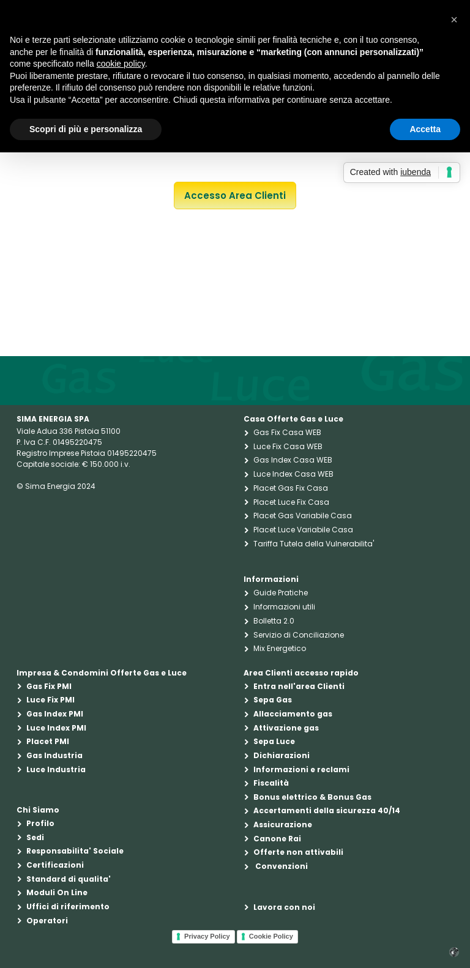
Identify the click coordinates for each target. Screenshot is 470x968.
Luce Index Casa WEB (293, 474)
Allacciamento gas (292, 714)
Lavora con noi (284, 907)
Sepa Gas (272, 699)
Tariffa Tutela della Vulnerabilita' (313, 543)
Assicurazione (282, 824)
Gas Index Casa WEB (292, 460)
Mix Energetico (279, 648)
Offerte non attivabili (298, 852)
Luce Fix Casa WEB (288, 446)
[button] (454, 19)
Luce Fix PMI (50, 699)
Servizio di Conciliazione (298, 635)
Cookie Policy (271, 936)
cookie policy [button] (121, 64)
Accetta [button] (425, 129)
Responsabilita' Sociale (75, 851)
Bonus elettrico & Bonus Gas (312, 797)
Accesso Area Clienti (235, 195)
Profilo (40, 823)
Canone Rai (277, 838)
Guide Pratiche (280, 592)
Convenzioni (280, 866)
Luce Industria (56, 769)
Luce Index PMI (56, 728)
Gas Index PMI (54, 714)
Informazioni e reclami (301, 769)
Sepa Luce (274, 741)
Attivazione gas (286, 728)
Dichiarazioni (281, 755)
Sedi (35, 837)
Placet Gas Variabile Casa (302, 515)
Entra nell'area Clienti (299, 686)
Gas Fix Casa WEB (287, 432)
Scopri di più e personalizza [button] (85, 129)
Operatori (47, 920)
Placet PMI (47, 741)
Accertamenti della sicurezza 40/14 (326, 810)
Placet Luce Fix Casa (291, 502)
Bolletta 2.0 (273, 621)
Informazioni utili (284, 606)
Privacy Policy (207, 936)
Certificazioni (55, 865)
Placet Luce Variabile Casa (303, 529)
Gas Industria (54, 755)
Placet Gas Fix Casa (290, 488)
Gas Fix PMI (49, 686)
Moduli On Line (57, 892)
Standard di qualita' (68, 879)
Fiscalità (271, 783)
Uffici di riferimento (68, 906)
